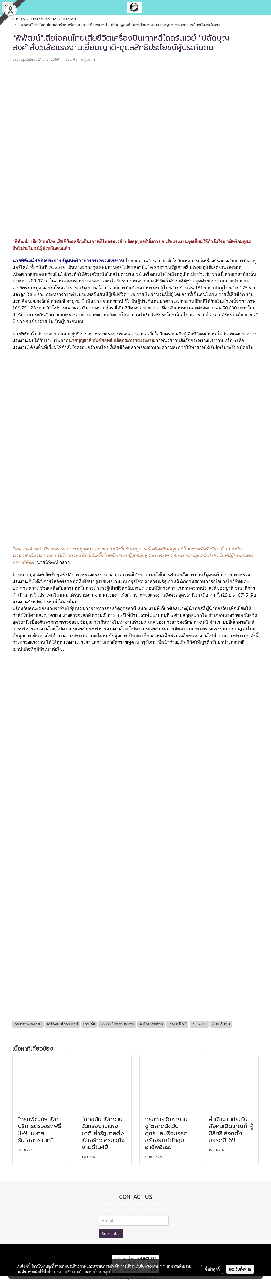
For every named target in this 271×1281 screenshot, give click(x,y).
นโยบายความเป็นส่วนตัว (65, 1271)
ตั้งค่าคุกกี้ (212, 1269)
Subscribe (111, 1233)
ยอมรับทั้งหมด (240, 1269)
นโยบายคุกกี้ (102, 1271)
